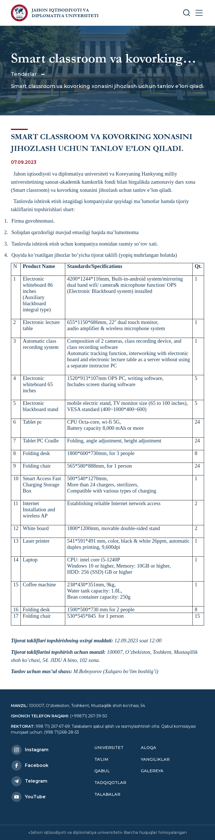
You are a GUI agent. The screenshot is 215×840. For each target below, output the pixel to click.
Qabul (102, 770)
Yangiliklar (155, 759)
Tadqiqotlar (110, 782)
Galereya (152, 770)
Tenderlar (24, 74)
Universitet (108, 747)
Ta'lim (101, 759)
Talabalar (107, 794)
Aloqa (148, 747)
